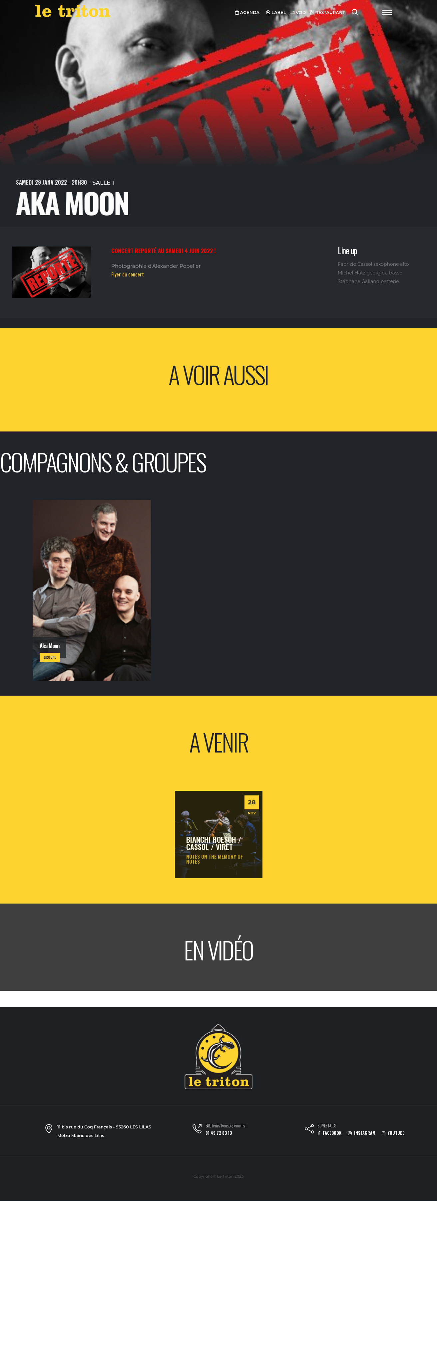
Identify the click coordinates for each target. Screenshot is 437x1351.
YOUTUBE (393, 1133)
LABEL (276, 12)
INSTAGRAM (361, 1133)
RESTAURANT (327, 12)
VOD (298, 12)
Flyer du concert (127, 274)
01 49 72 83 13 (219, 1133)
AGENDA (247, 12)
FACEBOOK (329, 1133)
